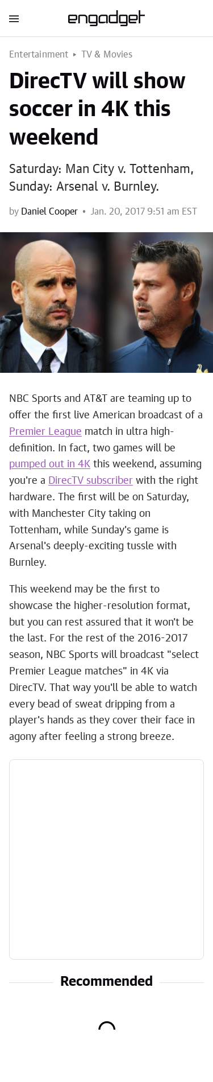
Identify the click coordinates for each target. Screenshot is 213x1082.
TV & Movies (106, 54)
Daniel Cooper (49, 211)
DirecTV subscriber (90, 481)
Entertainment (39, 54)
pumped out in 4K (49, 464)
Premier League (45, 432)
